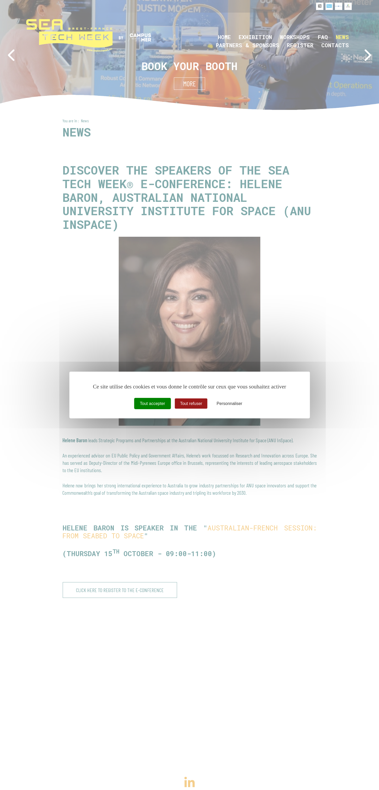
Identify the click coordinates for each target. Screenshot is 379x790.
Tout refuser (191, 403)
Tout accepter (152, 403)
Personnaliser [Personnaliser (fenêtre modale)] (229, 403)
